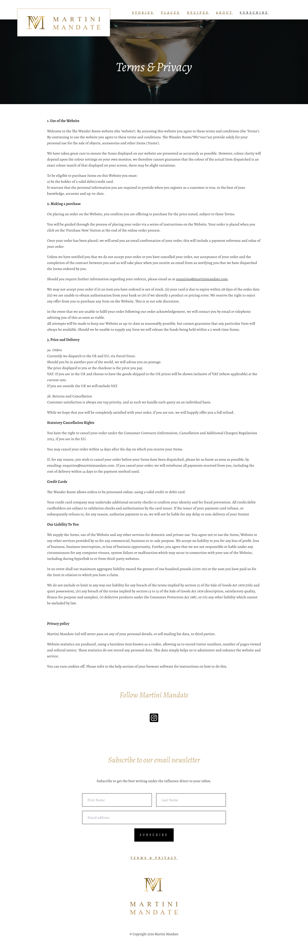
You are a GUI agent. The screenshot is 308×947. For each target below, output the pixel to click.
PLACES (170, 13)
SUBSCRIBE (254, 13)
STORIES (143, 13)
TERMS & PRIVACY (154, 858)
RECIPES (198, 13)
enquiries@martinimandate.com (202, 279)
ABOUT (224, 13)
